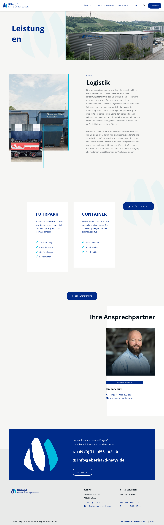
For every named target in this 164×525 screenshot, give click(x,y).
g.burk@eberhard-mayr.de (120, 398)
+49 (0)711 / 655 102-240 (118, 395)
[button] (6, 519)
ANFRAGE (154, 5)
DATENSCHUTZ (141, 521)
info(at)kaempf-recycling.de (97, 506)
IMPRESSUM (126, 521)
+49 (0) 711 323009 (93, 502)
